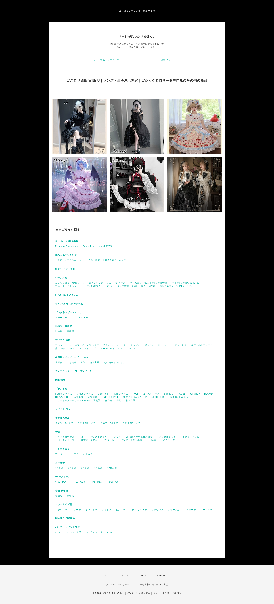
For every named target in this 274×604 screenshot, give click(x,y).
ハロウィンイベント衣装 (68, 532)
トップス (135, 345)
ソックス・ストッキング (83, 348)
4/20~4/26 (61, 482)
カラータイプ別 (63, 504)
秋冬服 (70, 495)
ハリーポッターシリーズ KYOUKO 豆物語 (78, 400)
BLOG (144, 575)
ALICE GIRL (158, 397)
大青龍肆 (71, 362)
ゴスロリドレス (191, 437)
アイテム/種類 (62, 340)
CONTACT (163, 575)
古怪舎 (58, 362)
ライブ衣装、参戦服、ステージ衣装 (136, 286)
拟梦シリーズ (121, 394)
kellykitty (195, 394)
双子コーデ (167, 440)
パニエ (132, 348)
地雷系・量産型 (63, 326)
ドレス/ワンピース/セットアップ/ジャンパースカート (97, 345)
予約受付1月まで (132, 423)
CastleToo (88, 246)
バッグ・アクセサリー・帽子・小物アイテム (189, 345)
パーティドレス (64, 440)
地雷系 (58, 331)
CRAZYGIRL (62, 397)
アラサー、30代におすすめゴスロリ (132, 437)
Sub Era (168, 394)
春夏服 (58, 495)
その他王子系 (105, 246)
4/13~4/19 (78, 482)
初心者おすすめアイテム (69, 437)
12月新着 (112, 468)
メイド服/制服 (62, 409)
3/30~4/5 (112, 482)
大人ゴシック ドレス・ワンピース (107, 283)
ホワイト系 (91, 509)
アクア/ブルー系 (138, 509)
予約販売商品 (62, 418)
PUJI (135, 394)
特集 (57, 432)
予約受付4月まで (64, 423)
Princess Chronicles (66, 246)
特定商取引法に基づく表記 (154, 584)
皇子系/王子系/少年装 (66, 241)
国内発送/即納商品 (65, 518)
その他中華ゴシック (114, 362)
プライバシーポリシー (118, 584)
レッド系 (106, 509)
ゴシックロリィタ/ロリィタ (70, 283)
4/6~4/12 (95, 482)
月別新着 (60, 463)
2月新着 (85, 468)
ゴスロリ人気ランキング (68, 260)
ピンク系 (120, 509)
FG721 (181, 394)
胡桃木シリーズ (84, 394)
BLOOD (208, 394)
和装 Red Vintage (179, 397)
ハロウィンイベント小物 (99, 532)
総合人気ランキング (66, 255)
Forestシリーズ (63, 394)
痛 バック (60, 348)
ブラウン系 (157, 509)
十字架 (151, 440)
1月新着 (98, 468)
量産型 (70, 331)
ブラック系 (61, 509)
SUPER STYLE (110, 397)
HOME (108, 575)
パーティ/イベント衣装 (67, 527)
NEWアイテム (62, 476)
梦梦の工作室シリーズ (135, 397)
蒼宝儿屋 (94, 362)
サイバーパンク (84, 317)
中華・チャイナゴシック (68, 286)
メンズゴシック (166, 437)
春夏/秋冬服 (61, 490)
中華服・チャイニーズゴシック (72, 357)
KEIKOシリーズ (151, 394)
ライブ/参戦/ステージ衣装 (69, 303)
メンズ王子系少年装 (130, 440)
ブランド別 (61, 388)
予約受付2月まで (109, 423)
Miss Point (103, 394)
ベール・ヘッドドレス (112, 348)
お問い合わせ (167, 60)
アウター (60, 345)
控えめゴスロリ (97, 437)
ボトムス (149, 345)
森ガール (108, 440)
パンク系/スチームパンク (99, 286)
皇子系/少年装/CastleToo (185, 283)
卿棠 (83, 362)
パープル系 (206, 509)
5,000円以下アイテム (66, 295)
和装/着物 (60, 380)
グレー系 (76, 509)
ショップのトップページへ (107, 60)
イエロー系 (190, 509)
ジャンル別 (61, 277)
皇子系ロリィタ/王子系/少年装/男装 (149, 283)
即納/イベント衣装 (65, 269)
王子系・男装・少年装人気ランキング (106, 260)
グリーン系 (174, 509)
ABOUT (126, 575)
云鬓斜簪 (92, 397)
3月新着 (72, 468)
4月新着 (59, 468)
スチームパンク (63, 317)
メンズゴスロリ (63, 449)
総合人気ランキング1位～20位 (176, 286)
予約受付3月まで (87, 423)
